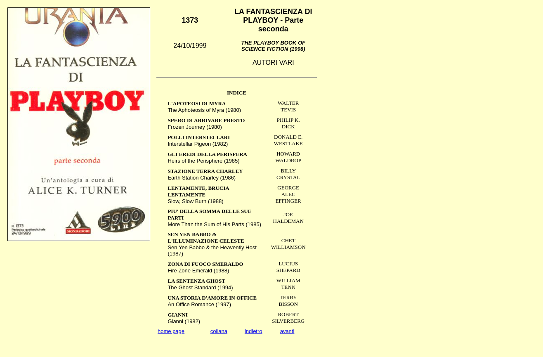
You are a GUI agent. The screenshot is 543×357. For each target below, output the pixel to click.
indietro (253, 331)
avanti (287, 331)
